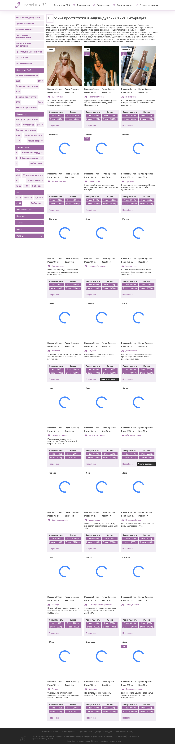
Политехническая (96, 97)
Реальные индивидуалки (28, 17)
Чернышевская (59, 181)
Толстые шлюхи (35, 180)
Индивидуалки (83, 5)
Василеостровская (97, 435)
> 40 (18, 141)
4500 (18, 102)
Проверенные (103, 5)
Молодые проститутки (27, 119)
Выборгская (57, 97)
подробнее (54, 125)
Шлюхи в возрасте (34, 135)
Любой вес (37, 186)
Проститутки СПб (61, 5)
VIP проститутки (24, 64)
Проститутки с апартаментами (23, 36)
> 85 (26, 186)
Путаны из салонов (25, 23)
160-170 (28, 198)
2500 (40, 81)
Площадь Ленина (59, 435)
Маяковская (94, 181)
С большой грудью (29, 158)
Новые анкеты (23, 58)
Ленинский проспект (134, 689)
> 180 (18, 203)
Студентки (28, 125)
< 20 (18, 125)
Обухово (92, 351)
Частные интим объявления (23, 44)
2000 (18, 81)
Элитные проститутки (26, 107)
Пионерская (130, 97)
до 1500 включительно (27, 75)
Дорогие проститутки (26, 97)
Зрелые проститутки (26, 130)
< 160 (18, 198)
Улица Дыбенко (132, 604)
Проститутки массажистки (29, 52)
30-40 (18, 135)
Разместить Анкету (149, 5)
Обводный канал (133, 435)
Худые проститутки (33, 175)
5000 (40, 102)
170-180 (39, 198)
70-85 (18, 186)
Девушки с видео (124, 5)
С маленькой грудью (32, 153)
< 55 (18, 175)
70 (17, 180)
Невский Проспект (97, 266)
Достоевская (58, 266)
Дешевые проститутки (27, 86)
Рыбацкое (56, 604)
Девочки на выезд (25, 29)
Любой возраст (35, 141)
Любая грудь (36, 163)
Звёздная (93, 689)
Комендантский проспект (100, 604)
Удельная (129, 181)
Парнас (55, 689)
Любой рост (37, 203)
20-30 (40, 125)
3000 (18, 91)
